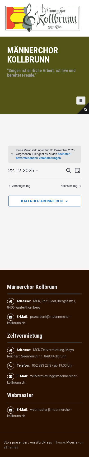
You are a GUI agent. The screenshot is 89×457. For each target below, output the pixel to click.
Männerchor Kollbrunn (32, 55)
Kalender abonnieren (42, 201)
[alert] (44, 154)
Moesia (71, 442)
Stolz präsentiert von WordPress (28, 442)
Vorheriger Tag (19, 186)
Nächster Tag (71, 186)
